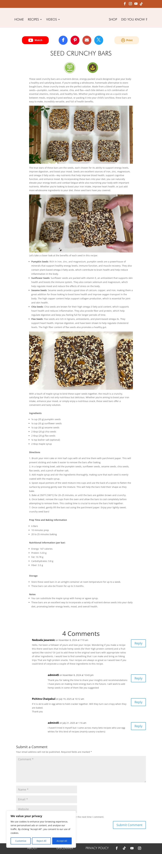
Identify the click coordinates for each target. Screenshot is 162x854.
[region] (41, 829)
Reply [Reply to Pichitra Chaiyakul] (138, 702)
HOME (19, 19)
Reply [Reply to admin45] (138, 678)
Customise (20, 840)
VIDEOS (51, 19)
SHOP (113, 19)
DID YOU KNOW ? (134, 19)
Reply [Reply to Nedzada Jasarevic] (138, 643)
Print (127, 40)
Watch (35, 40)
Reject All (41, 840)
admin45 (53, 675)
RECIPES (33, 19)
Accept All (62, 840)
